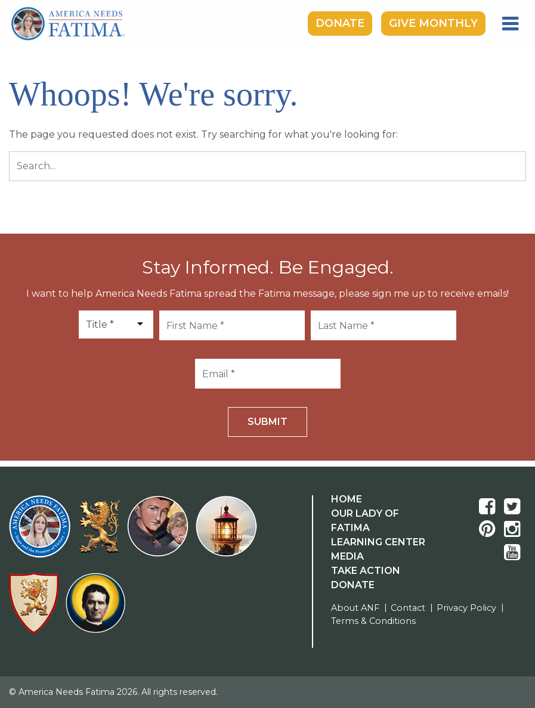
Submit (267, 421)
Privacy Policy (466, 608)
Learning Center (378, 542)
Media (347, 556)
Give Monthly (433, 23)
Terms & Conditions (373, 621)
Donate (340, 23)
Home (346, 499)
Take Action (365, 570)
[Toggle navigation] (510, 24)
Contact (408, 608)
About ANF (355, 608)
